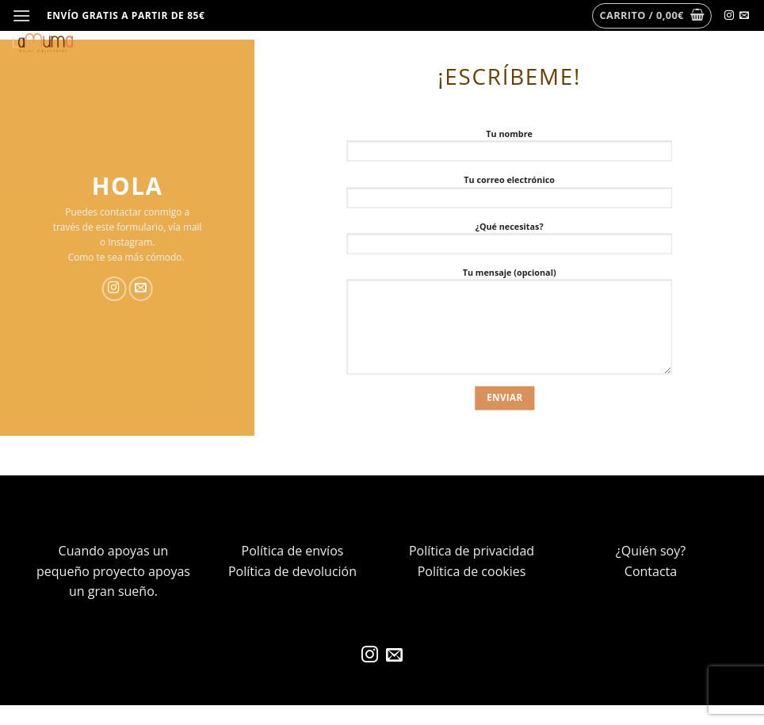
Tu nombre (509, 149)
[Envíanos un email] (744, 15)
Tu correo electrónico (509, 195)
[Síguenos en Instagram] (729, 15)
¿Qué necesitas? (509, 241)
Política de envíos (293, 550)
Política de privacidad (471, 550)
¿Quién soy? (651, 550)
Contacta (651, 571)
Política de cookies (472, 571)
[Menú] (21, 15)
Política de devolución (292, 571)
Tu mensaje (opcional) (509, 324)
